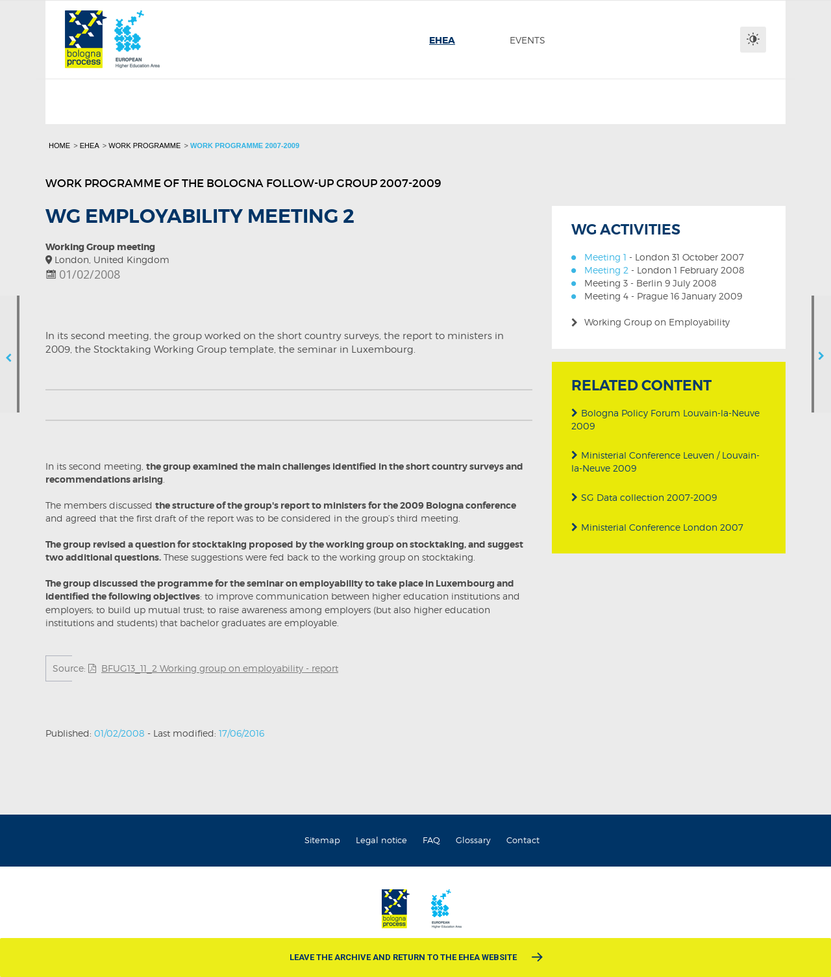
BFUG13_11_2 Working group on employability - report (219, 668)
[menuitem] (442, 40)
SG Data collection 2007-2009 (644, 497)
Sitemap (322, 840)
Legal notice (381, 840)
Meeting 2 (606, 269)
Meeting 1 (605, 256)
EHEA (89, 145)
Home (59, 145)
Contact (523, 840)
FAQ (431, 840)
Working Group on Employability (657, 321)
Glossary (473, 840)
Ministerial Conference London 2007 (657, 526)
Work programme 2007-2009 (244, 145)
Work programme (144, 145)
